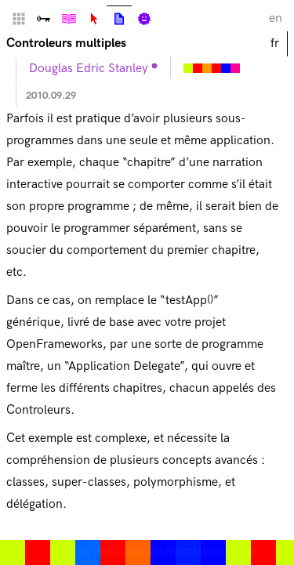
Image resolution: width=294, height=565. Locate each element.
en (275, 18)
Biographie (144, 18)
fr (274, 43)
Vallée (43, 18)
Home (18, 18)
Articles (119, 18)
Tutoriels (69, 18)
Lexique (94, 18)
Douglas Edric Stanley (88, 68)
